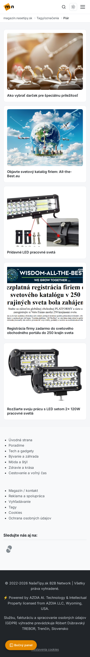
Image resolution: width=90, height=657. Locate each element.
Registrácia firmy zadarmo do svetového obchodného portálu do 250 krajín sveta (40, 330)
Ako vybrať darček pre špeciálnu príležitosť (42, 95)
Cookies (15, 512)
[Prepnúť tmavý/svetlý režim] (73, 7)
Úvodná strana (20, 440)
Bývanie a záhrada (24, 456)
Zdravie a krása (21, 467)
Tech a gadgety (21, 451)
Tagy (13, 507)
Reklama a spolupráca (27, 496)
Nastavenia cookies (45, 649)
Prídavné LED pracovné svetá (31, 252)
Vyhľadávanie (20, 501)
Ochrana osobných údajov (30, 518)
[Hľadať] (64, 7)
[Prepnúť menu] (83, 7)
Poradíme (16, 445)
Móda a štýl (18, 462)
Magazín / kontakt (23, 490)
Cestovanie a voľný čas (28, 473)
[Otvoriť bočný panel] (21, 645)
